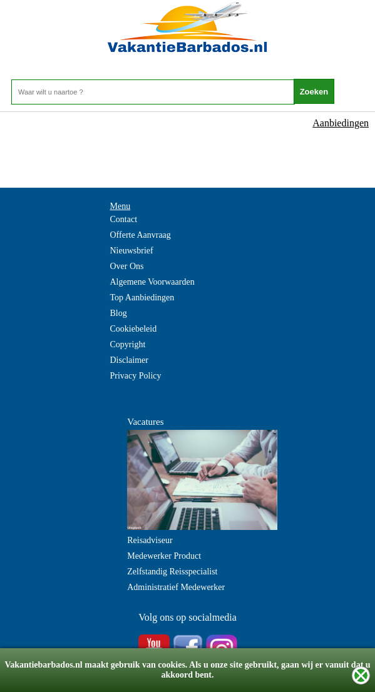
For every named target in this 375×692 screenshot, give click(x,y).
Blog (118, 313)
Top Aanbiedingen (142, 297)
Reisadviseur (149, 540)
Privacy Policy (136, 375)
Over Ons (127, 266)
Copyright (128, 344)
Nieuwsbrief (131, 250)
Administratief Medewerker (176, 587)
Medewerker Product (164, 556)
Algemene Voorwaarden (152, 282)
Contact (124, 219)
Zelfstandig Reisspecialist (172, 571)
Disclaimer (129, 360)
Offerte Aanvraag (140, 235)
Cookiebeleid (133, 328)
